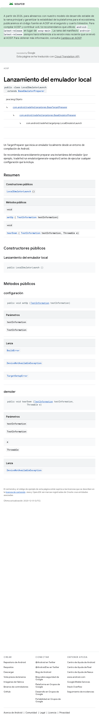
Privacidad (64, 712)
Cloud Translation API (67, 56)
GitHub (7, 691)
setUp (10, 217)
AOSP (6, 68)
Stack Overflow (74, 686)
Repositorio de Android (15, 662)
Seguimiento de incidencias (80, 691)
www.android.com (76, 677)
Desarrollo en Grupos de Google (47, 692)
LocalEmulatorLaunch (19, 191)
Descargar (9, 672)
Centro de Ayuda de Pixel (79, 667)
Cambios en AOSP (71, 38)
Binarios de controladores (16, 686)
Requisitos (8, 667)
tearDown (12, 233)
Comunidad (31, 712)
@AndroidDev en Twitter (47, 667)
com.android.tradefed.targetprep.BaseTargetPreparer (40, 107)
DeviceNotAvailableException (24, 363)
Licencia (52, 712)
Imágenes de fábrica (14, 681)
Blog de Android (43, 672)
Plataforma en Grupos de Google (47, 685)
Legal (42, 712)
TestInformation (27, 217)
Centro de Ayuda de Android (81, 662)
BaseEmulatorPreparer (31, 91)
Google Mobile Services (78, 681)
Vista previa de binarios (15, 677)
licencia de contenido (15, 492)
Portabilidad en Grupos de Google (48, 700)
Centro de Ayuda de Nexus (80, 672)
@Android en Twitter (45, 662)
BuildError (13, 350)
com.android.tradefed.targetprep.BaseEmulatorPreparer (47, 115)
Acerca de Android (13, 712)
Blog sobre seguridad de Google (47, 678)
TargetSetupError (17, 375)
